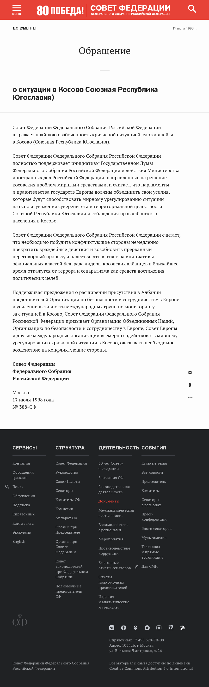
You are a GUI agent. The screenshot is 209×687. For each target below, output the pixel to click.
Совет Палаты (67, 481)
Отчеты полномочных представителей (112, 582)
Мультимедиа (153, 537)
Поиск (18, 486)
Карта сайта (23, 523)
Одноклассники (190, 385)
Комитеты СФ (67, 499)
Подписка (21, 504)
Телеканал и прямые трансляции (152, 552)
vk (111, 627)
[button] (17, 10)
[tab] (190, 387)
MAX (147, 627)
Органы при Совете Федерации (66, 546)
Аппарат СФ (66, 517)
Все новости (152, 472)
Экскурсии (21, 532)
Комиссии (64, 508)
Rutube (170, 627)
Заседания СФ (110, 477)
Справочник (23, 514)
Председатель (153, 481)
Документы (24, 28)
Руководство (66, 472)
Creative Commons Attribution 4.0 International (151, 668)
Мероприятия (110, 539)
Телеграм (158, 627)
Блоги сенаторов (156, 528)
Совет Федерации (71, 463)
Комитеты (150, 490)
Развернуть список (190, 397)
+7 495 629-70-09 (148, 640)
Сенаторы (64, 490)
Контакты (21, 463)
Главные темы (154, 463)
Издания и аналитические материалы (113, 601)
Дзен (123, 627)
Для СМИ (149, 566)
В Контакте (190, 372)
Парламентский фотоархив (182, 628)
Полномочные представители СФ (68, 591)
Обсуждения (23, 495)
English (18, 541)
